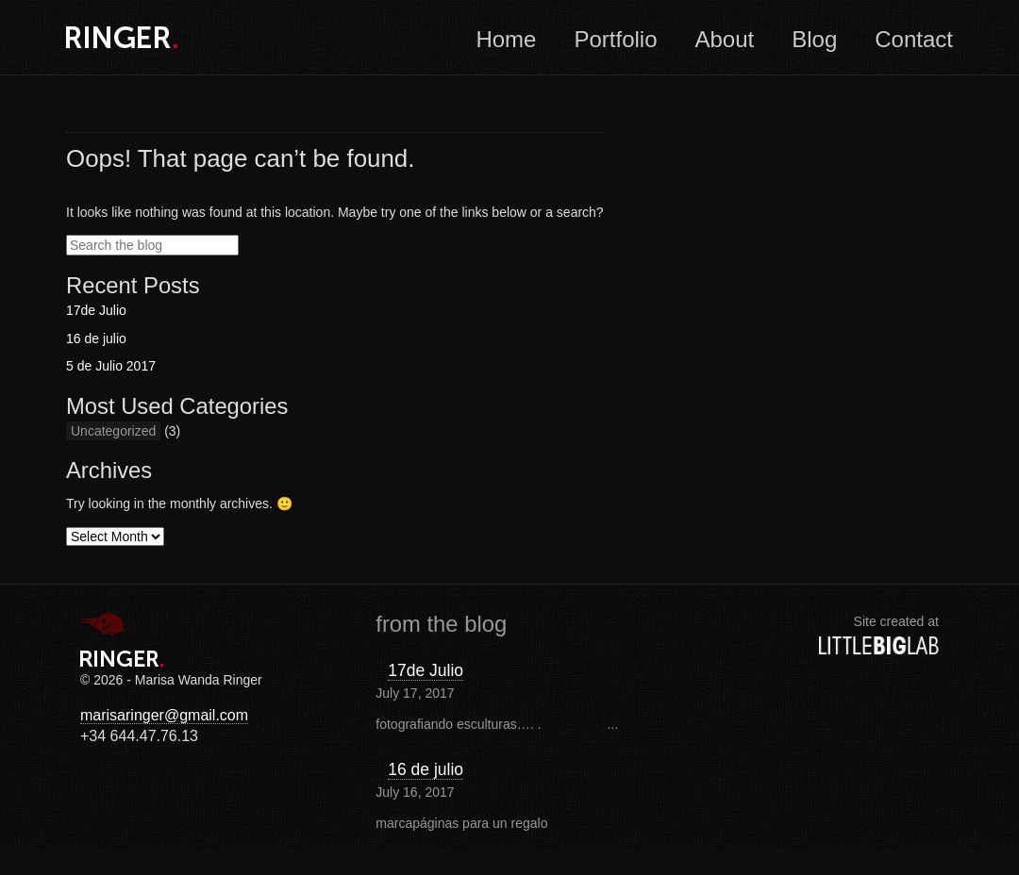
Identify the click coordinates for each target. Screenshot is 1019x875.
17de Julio (96, 310)
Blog (814, 39)
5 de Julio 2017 (111, 365)
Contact (914, 39)
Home (506, 39)
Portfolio (615, 39)
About (725, 39)
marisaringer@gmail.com (164, 715)
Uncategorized (113, 430)
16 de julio (96, 338)
